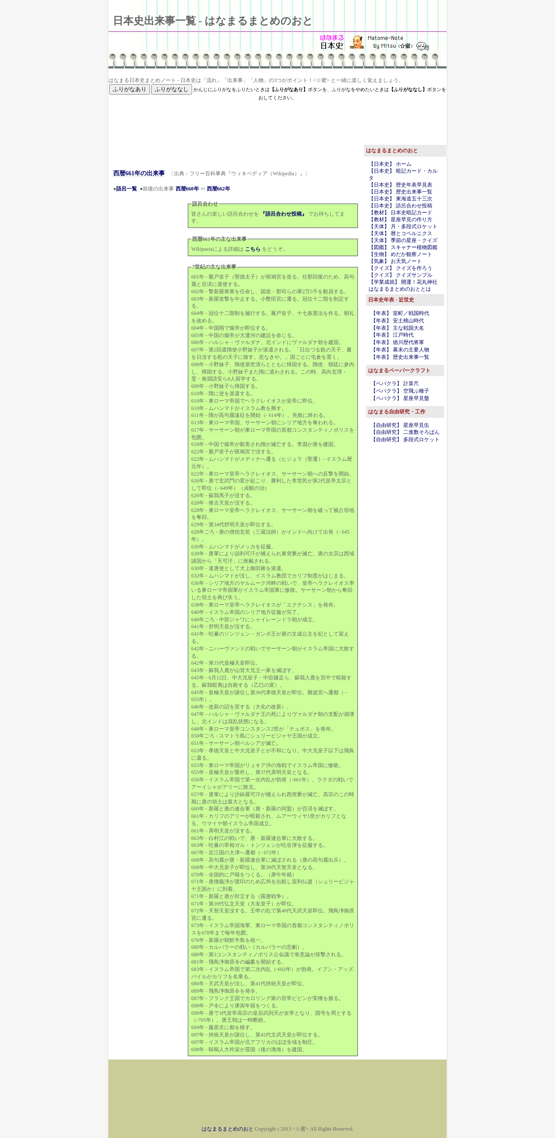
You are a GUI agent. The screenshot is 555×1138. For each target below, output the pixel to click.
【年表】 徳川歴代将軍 (397, 342)
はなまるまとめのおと (228, 1129)
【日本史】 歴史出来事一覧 (400, 192)
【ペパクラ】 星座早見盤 (400, 398)
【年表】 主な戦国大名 (397, 328)
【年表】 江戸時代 (392, 335)
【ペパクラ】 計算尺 (395, 383)
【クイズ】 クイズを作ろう (400, 268)
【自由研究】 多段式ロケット (405, 439)
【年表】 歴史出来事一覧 (400, 357)
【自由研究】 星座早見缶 (400, 425)
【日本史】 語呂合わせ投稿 (400, 206)
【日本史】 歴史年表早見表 (400, 185)
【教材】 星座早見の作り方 (400, 219)
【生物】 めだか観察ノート (400, 254)
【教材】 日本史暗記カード (400, 213)
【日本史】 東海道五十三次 (400, 199)
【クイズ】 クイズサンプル (400, 275)
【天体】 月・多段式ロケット (403, 226)
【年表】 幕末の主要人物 (400, 350)
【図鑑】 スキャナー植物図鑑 (403, 247)
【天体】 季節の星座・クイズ (403, 240)
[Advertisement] (277, 121)
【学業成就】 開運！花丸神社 (403, 282)
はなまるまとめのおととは (400, 289)
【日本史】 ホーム (390, 164)
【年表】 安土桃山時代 (397, 321)
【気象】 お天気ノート (395, 261)
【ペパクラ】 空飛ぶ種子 (400, 391)
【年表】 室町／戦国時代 (400, 313)
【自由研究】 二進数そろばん (405, 432)
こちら (253, 249)
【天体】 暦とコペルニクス (400, 233)
